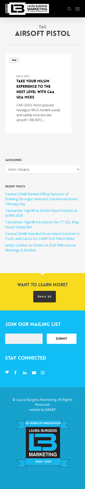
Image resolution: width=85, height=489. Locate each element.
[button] (77, 9)
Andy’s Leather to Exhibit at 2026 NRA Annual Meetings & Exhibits (40, 247)
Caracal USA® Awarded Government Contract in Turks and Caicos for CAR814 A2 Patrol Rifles (42, 236)
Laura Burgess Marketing (36, 399)
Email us (45, 296)
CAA (14, 60)
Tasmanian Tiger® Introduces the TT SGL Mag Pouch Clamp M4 (42, 224)
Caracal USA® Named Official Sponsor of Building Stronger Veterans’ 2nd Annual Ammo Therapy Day (41, 199)
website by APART (42, 410)
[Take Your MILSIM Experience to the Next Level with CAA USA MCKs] (38, 93)
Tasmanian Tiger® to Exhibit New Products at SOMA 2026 (41, 213)
